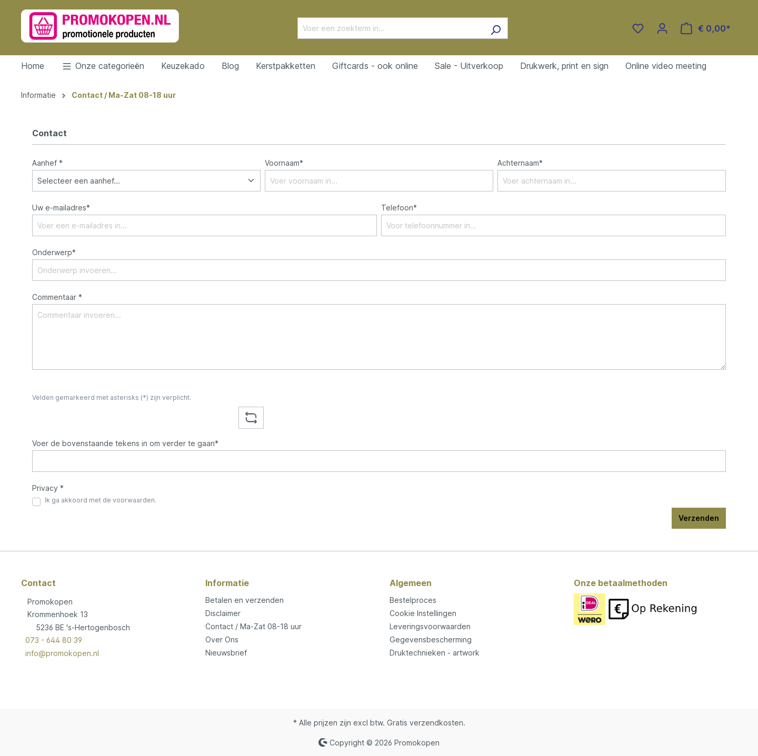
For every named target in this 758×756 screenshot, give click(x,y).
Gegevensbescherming (431, 639)
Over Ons (221, 639)
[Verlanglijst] (638, 28)
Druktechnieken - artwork (435, 652)
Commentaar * (57, 297)
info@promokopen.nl (62, 653)
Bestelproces (413, 600)
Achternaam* (520, 162)
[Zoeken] (495, 28)
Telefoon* (399, 207)
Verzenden (699, 517)
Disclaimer (223, 613)
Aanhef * (47, 162)
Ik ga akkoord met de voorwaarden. (100, 500)
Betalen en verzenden (244, 600)
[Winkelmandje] (705, 28)
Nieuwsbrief (226, 652)
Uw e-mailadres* (61, 207)
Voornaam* (284, 162)
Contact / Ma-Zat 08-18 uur (253, 626)
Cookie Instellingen (423, 613)
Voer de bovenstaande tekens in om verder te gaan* (125, 443)
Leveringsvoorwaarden (430, 626)
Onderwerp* (54, 252)
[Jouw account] (662, 28)
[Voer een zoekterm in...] (390, 28)
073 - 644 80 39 (53, 640)
